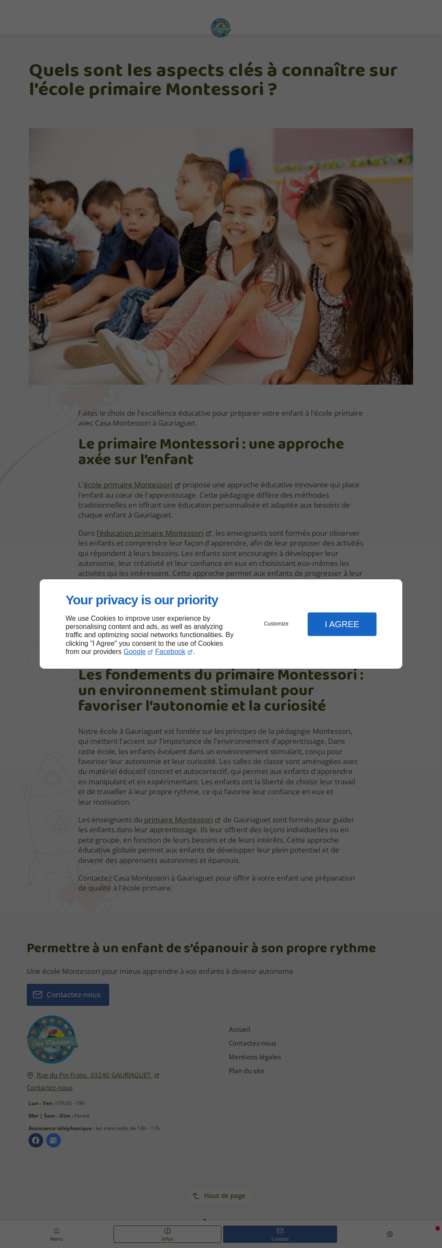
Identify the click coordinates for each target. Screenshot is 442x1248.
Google (134, 651)
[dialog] (221, 624)
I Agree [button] (342, 624)
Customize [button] (276, 624)
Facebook (170, 651)
